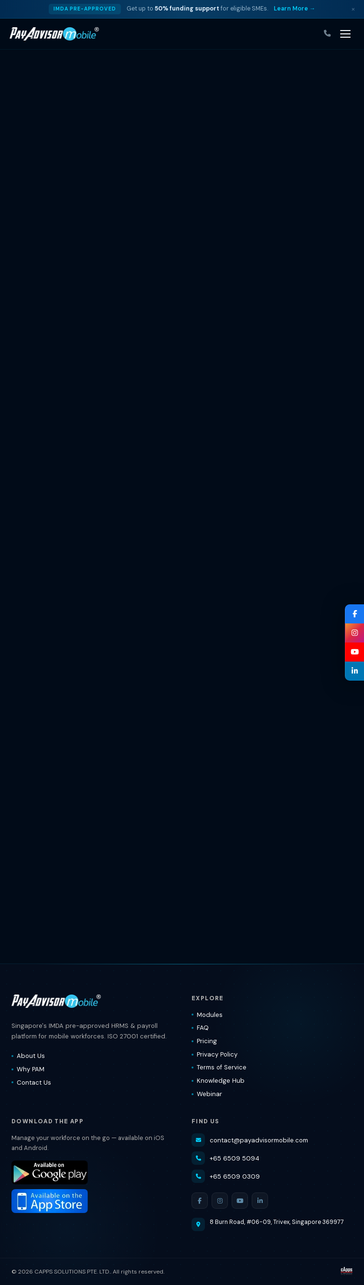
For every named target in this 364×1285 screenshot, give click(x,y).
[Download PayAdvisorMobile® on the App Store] (91, 1201)
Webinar (207, 1094)
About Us (28, 1056)
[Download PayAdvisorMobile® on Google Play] (91, 1172)
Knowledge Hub (218, 1081)
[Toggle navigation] (345, 33)
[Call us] (327, 34)
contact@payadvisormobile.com (250, 1140)
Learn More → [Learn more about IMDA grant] (294, 8)
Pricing (204, 1041)
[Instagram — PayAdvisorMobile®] (354, 632)
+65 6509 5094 (225, 1158)
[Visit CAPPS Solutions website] (347, 1271)
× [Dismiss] (353, 9)
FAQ (200, 1028)
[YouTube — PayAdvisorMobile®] (354, 652)
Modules (207, 1015)
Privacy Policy (214, 1054)
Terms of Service (219, 1067)
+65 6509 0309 (226, 1176)
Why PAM (27, 1069)
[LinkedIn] (260, 1200)
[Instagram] (220, 1200)
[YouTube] (240, 1200)
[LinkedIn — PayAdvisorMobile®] (354, 671)
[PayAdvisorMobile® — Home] (54, 34)
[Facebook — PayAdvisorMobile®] (354, 613)
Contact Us (31, 1082)
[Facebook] (200, 1200)
